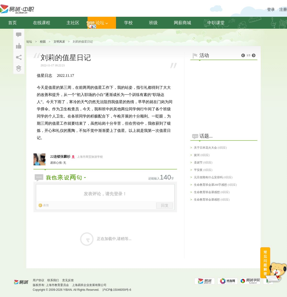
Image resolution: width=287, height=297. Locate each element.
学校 (128, 22)
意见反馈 (68, 280)
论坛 (102, 22)
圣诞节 (198, 162)
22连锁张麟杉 (60, 156)
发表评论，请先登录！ (105, 193)
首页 (12, 22)
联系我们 (53, 280)
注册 (283, 9)
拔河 (197, 155)
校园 (43, 41)
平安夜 (198, 170)
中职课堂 (216, 22)
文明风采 (59, 41)
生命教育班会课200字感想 (210, 184)
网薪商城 (182, 22)
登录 (271, 9)
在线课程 (41, 22)
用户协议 (38, 280)
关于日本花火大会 (205, 147)
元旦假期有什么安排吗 (208, 177)
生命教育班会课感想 (207, 192)
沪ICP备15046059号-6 (116, 289)
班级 (153, 22)
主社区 (72, 22)
